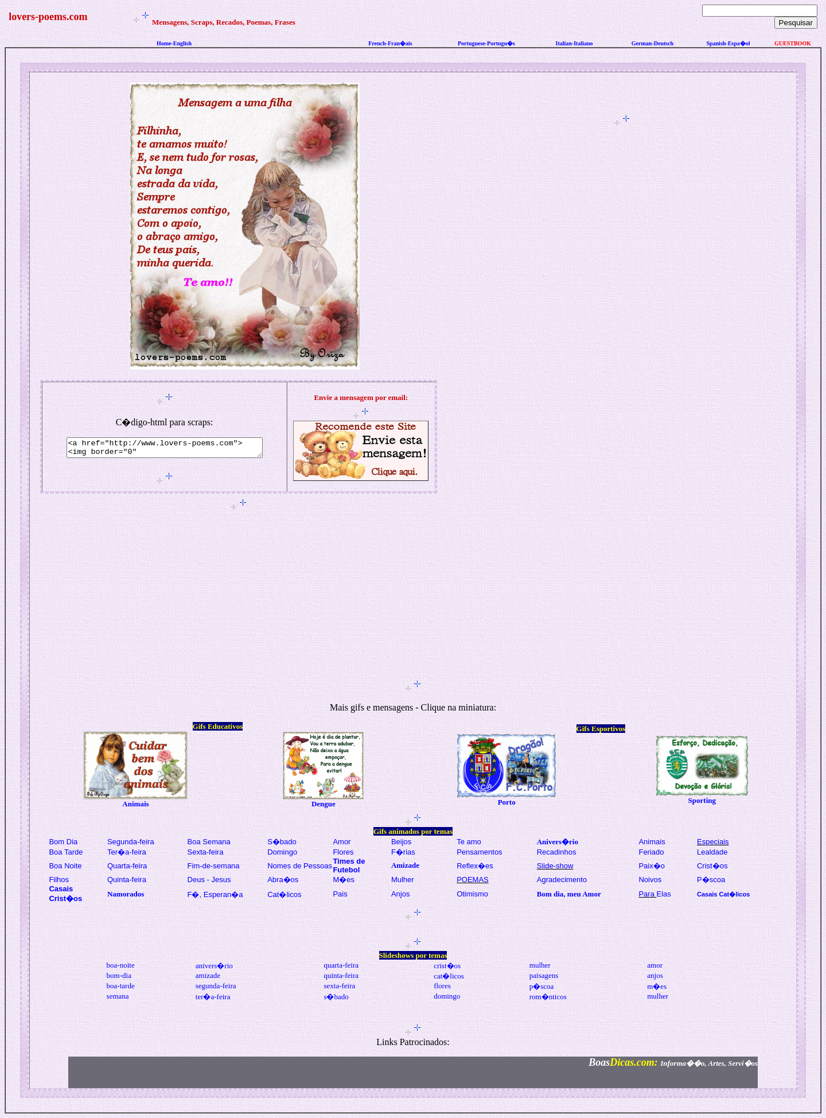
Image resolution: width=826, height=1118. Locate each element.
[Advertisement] (624, 300)
